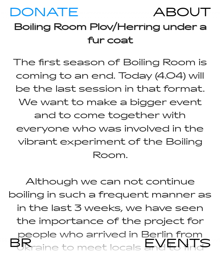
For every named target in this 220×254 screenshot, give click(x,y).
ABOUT (182, 11)
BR (20, 242)
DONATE (44, 11)
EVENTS (177, 242)
